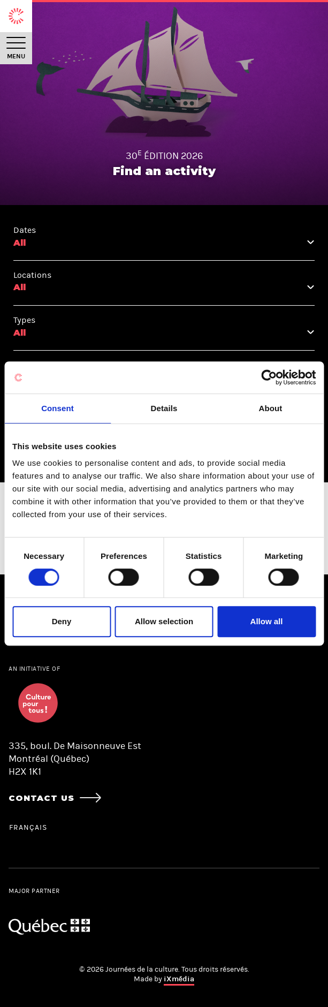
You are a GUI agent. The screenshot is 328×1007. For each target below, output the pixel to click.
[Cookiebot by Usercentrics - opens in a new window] (269, 377)
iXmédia (179, 978)
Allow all (266, 621)
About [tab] (271, 408)
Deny (62, 621)
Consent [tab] (57, 408)
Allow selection (164, 621)
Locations (32, 275)
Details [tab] (164, 408)
